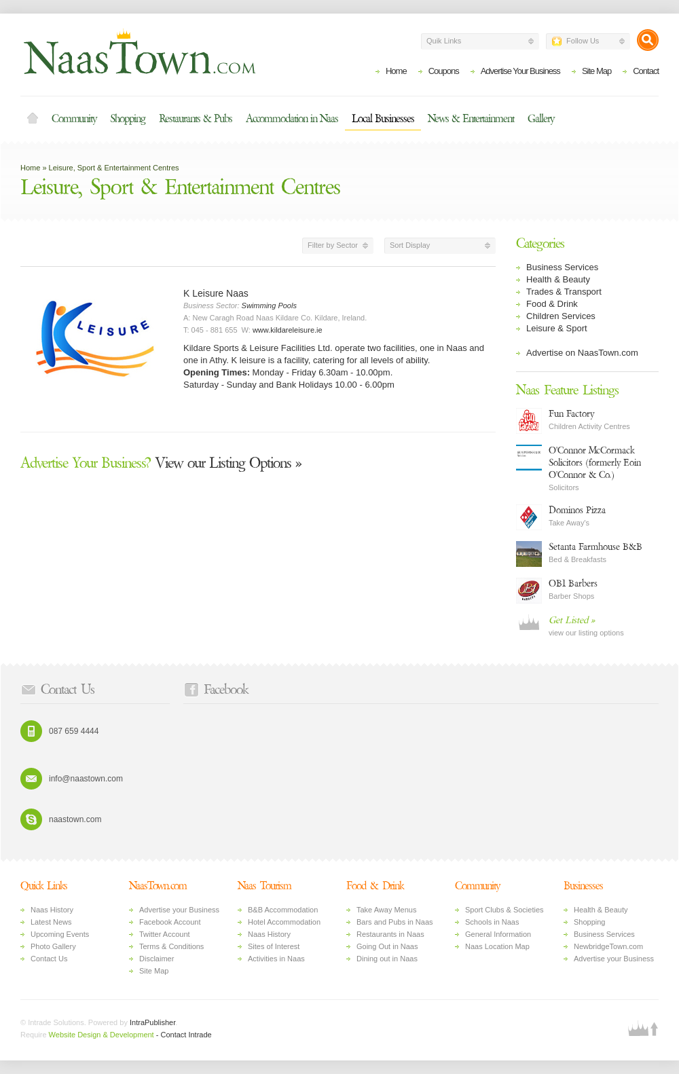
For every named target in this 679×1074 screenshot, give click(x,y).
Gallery (541, 119)
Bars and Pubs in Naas (394, 922)
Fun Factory (571, 414)
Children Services (560, 316)
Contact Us (49, 959)
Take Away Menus (386, 910)
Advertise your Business (179, 910)
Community (74, 119)
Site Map (596, 71)
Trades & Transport (564, 291)
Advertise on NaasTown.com (582, 353)
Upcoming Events (60, 934)
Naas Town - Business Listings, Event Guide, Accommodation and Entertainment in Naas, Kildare (139, 51)
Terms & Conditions (171, 946)
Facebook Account (170, 922)
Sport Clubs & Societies (504, 910)
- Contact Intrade (184, 1035)
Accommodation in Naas (292, 119)
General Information (498, 934)
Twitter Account (164, 934)
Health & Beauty (558, 279)
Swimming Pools (269, 305)
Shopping (127, 119)
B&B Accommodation (283, 910)
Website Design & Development (101, 1035)
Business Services (562, 267)
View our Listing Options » (160, 463)
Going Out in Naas (387, 946)
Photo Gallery (53, 946)
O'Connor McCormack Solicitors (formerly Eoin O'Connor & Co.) (595, 463)
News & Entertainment (471, 119)
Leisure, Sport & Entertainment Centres (114, 168)
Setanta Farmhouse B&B (595, 547)
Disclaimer (156, 959)
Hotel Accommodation (284, 922)
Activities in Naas (276, 959)
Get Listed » (572, 620)
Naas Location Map (497, 946)
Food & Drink (552, 304)
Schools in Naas (492, 922)
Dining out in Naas (387, 959)
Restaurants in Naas (390, 934)
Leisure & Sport (556, 328)
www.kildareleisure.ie (288, 330)
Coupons (443, 71)
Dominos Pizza (577, 510)
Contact (646, 71)
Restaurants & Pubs (195, 119)
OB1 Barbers (573, 583)
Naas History (52, 910)
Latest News (51, 922)
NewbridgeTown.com (608, 946)
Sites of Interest (273, 946)
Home (396, 71)
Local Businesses (383, 119)
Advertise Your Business (520, 71)
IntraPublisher (152, 1022)
